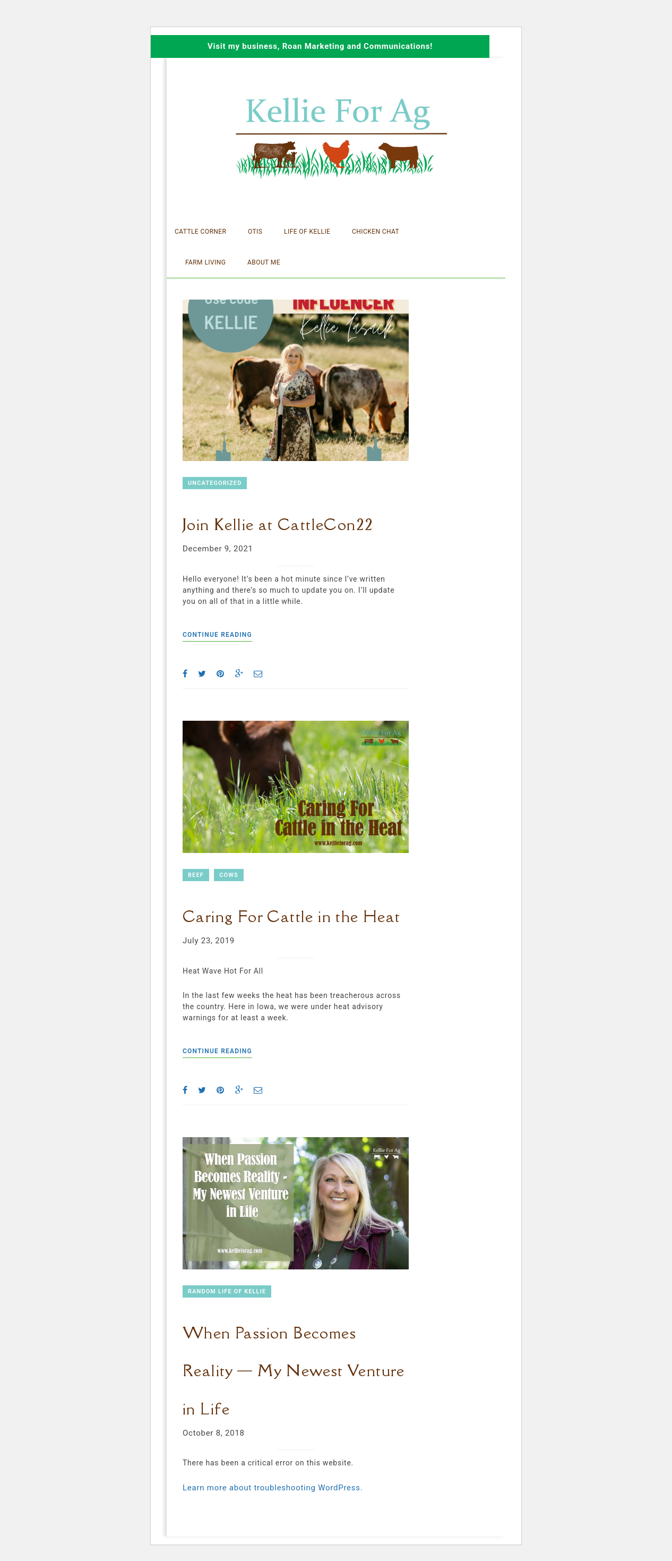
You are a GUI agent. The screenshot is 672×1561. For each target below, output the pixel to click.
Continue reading (217, 634)
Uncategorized (215, 483)
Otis (255, 231)
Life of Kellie (307, 231)
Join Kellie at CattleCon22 (278, 524)
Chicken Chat (375, 231)
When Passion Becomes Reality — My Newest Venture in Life (294, 1371)
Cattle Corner (200, 231)
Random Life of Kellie (227, 1291)
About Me (263, 262)
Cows (228, 875)
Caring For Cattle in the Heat (292, 916)
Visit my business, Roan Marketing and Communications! (320, 46)
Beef (196, 875)
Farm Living (205, 262)
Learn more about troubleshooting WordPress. (273, 1487)
